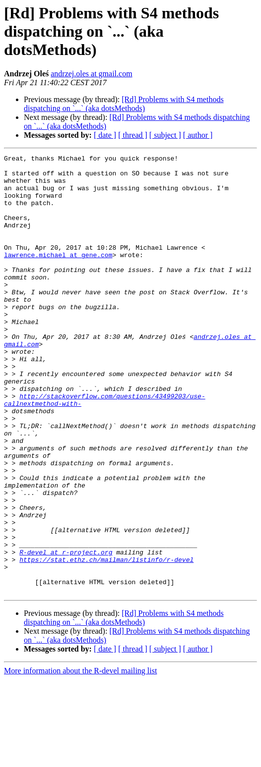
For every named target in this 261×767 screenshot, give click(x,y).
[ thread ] (132, 135)
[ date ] (105, 135)
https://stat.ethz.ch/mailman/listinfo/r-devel (106, 641)
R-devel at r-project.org (65, 632)
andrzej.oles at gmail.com (91, 73)
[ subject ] (165, 135)
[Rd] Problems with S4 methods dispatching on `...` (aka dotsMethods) (124, 103)
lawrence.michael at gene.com (58, 275)
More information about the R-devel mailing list (80, 758)
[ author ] (198, 135)
